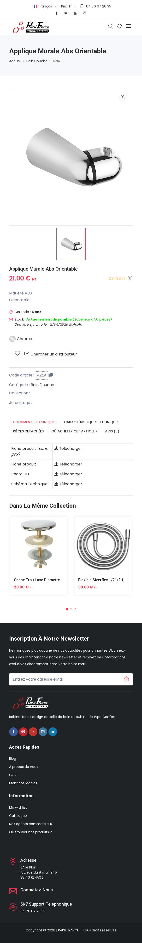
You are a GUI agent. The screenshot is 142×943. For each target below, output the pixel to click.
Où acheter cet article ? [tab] (74, 431)
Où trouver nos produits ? (30, 831)
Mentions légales (23, 783)
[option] (71, 244)
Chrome (20, 339)
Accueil (15, 61)
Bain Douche (36, 61)
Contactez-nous (36, 889)
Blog (12, 758)
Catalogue (18, 815)
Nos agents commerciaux (31, 823)
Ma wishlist (18, 807)
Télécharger (68, 448)
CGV (13, 774)
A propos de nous (23, 766)
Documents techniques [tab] (34, 422)
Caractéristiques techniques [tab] (91, 422)
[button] (67, 609)
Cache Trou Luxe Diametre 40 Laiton (46, 580)
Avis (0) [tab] (112, 431)
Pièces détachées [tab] (28, 431)
